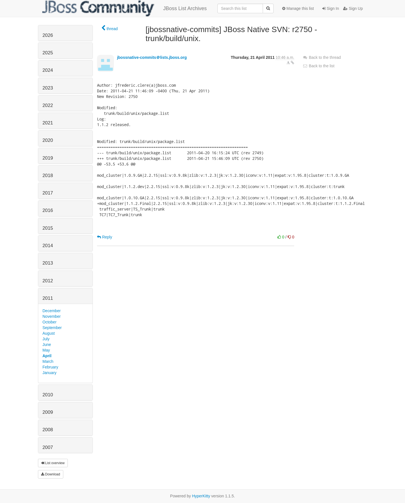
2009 (47, 412)
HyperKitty (201, 496)
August (48, 333)
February (50, 367)
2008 (47, 429)
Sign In (330, 8)
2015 (47, 228)
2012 (47, 280)
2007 (47, 447)
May (46, 350)
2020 (47, 140)
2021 (47, 123)
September (52, 327)
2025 (47, 52)
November (51, 316)
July (46, 339)
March (47, 361)
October (49, 322)
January (49, 372)
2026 (47, 35)
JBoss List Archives (124, 8)
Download (50, 474)
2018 (47, 175)
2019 (47, 158)
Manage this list (298, 8)
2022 (47, 105)
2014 (47, 245)
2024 (47, 70)
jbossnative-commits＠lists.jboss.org (152, 57)
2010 (47, 394)
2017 (47, 193)
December (51, 310)
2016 (47, 210)
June (46, 344)
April (46, 356)
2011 (47, 298)
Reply (104, 237)
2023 (47, 88)
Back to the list (318, 66)
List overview (53, 463)
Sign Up (353, 8)
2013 (47, 263)
